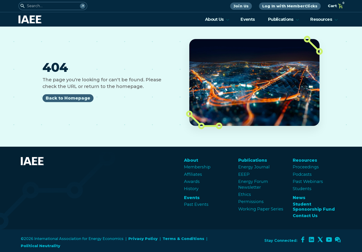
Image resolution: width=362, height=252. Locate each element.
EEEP (244, 174)
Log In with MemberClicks (289, 6)
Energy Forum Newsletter (253, 184)
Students (302, 188)
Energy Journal (254, 167)
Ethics (244, 194)
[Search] (82, 6)
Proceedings (306, 167)
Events (248, 19)
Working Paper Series (260, 209)
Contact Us (305, 215)
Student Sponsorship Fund (314, 207)
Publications (283, 19)
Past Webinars (308, 181)
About (191, 160)
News (299, 197)
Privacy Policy (143, 239)
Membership (197, 167)
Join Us (241, 6)
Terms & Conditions (183, 239)
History (191, 188)
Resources (324, 19)
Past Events (196, 204)
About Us (217, 19)
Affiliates (193, 174)
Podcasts (302, 174)
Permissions (251, 201)
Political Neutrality (40, 246)
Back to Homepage (68, 98)
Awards (192, 181)
